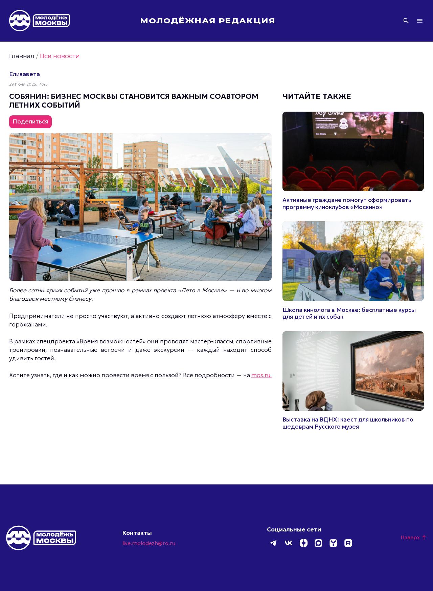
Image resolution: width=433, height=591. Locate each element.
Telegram (273, 543)
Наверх (414, 537)
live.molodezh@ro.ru (148, 543)
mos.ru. (261, 375)
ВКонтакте (288, 543)
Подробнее (353, 161)
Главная (22, 56)
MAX (318, 543)
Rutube (348, 543)
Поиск (406, 21)
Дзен (303, 543)
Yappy (333, 543)
